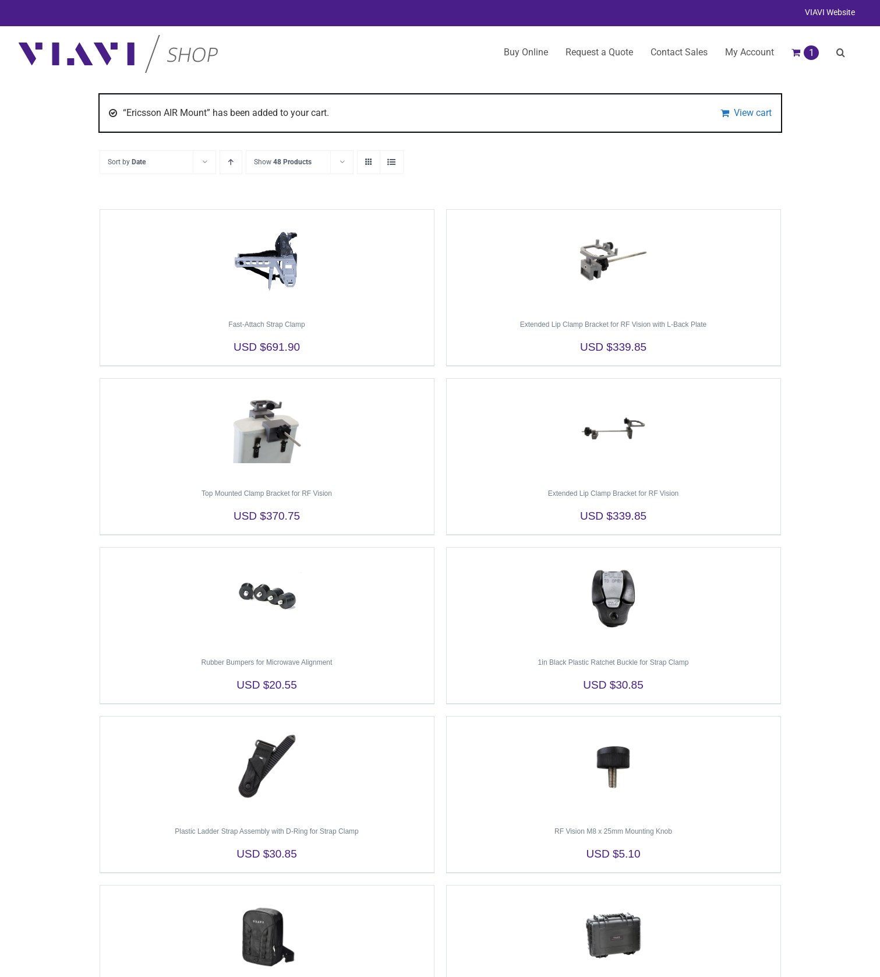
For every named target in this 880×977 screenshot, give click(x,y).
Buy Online (526, 52)
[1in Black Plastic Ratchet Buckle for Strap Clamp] (613, 597)
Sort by (127, 162)
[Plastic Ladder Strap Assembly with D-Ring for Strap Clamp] (267, 766)
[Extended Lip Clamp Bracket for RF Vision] (613, 428)
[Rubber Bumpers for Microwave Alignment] (267, 597)
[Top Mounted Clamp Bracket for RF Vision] (267, 428)
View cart (753, 112)
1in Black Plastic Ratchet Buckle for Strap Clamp (613, 662)
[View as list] (391, 162)
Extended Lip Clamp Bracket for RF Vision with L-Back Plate (613, 324)
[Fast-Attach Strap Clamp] (267, 259)
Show (283, 162)
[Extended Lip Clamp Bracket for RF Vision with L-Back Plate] (613, 259)
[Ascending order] (231, 162)
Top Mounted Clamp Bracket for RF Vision (267, 493)
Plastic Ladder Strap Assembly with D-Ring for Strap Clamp (266, 831)
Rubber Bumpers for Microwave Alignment (267, 662)
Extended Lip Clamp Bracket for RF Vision (613, 493)
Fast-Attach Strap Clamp (266, 324)
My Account (749, 52)
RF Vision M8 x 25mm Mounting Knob (613, 831)
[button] (840, 52)
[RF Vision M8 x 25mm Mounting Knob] (613, 766)
